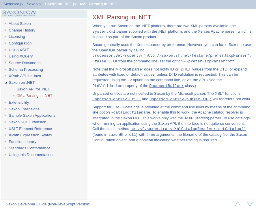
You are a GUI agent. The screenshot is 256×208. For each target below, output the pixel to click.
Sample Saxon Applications (32, 115)
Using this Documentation (31, 155)
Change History (22, 30)
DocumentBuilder (166, 85)
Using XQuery (21, 56)
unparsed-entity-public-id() (181, 99)
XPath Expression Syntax (30, 135)
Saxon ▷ (34, 4)
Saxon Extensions (24, 109)
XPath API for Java (25, 76)
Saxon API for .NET (33, 89)
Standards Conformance (29, 148)
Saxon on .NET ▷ (60, 4)
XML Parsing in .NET (98, 4)
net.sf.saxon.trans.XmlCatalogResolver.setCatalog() (188, 128)
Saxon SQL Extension (27, 122)
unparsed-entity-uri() (116, 99)
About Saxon (20, 23)
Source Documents (25, 63)
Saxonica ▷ (13, 4)
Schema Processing (26, 69)
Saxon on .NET (22, 82)
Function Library (22, 142)
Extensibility (19, 102)
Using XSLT (19, 50)
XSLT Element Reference (30, 129)
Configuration (20, 43)
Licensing (17, 36)
